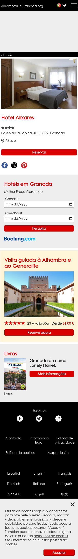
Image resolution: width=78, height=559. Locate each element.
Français (64, 473)
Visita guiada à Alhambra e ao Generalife (37, 263)
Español (13, 473)
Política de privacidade (64, 440)
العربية (39, 494)
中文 (64, 494)
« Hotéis (6, 55)
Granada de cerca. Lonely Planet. (48, 363)
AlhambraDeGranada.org (22, 6)
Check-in (12, 199)
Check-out (13, 213)
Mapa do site (58, 453)
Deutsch (13, 484)
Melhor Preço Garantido (23, 192)
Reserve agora (39, 332)
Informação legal (39, 440)
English (39, 473)
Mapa (8, 140)
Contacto (13, 438)
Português (64, 484)
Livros (10, 353)
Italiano (39, 484)
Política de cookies (20, 453)
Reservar (39, 152)
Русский (13, 494)
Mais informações (52, 374)
